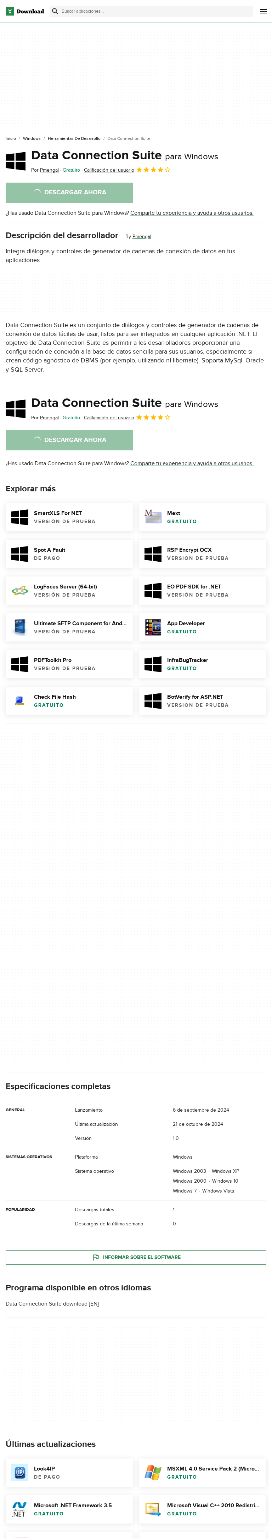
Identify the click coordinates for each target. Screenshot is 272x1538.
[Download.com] (25, 11)
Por (45, 170)
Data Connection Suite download (46, 1303)
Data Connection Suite (124, 155)
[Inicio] (11, 138)
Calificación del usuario (127, 169)
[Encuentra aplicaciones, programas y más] (151, 11)
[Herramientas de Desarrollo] (74, 138)
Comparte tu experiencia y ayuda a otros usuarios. (192, 213)
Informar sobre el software (136, 1257)
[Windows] (32, 138)
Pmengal (141, 236)
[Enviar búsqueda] (55, 11)
